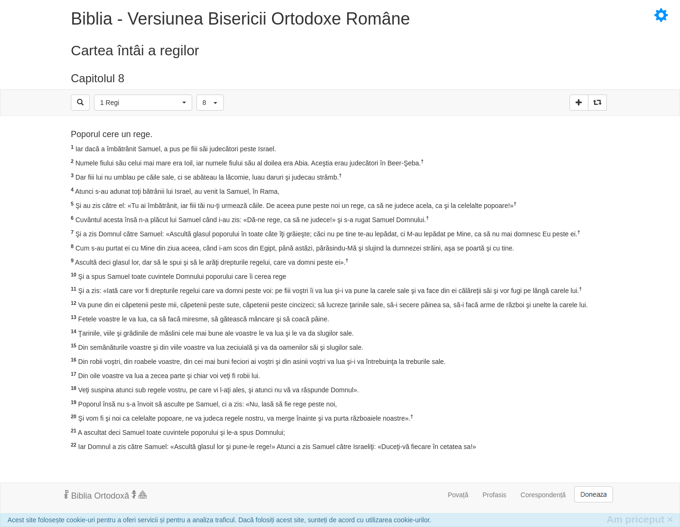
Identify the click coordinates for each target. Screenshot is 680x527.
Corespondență (543, 495)
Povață (458, 495)
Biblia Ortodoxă (105, 495)
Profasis (495, 495)
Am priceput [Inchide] (639, 519)
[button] (143, 103)
